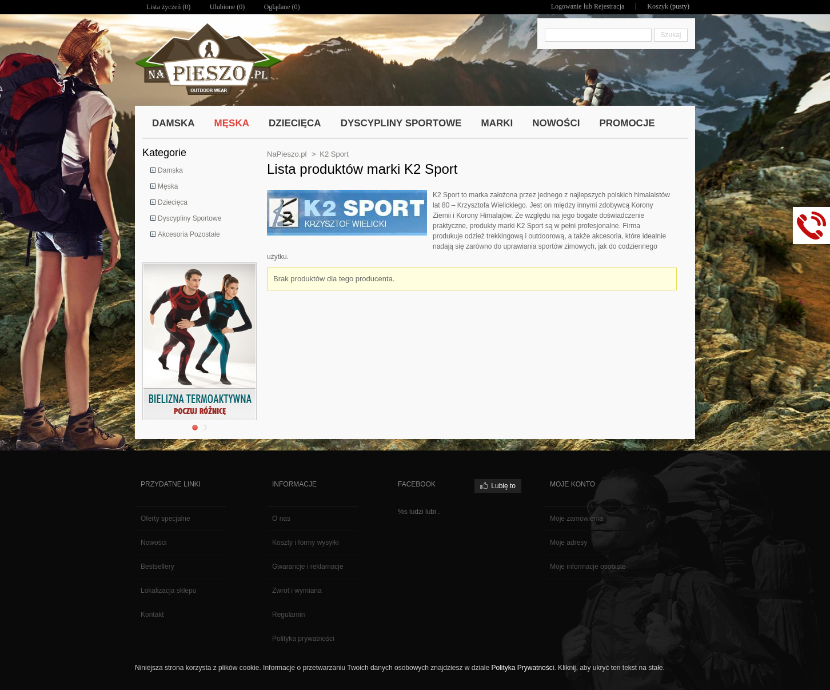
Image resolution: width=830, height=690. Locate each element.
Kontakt (152, 615)
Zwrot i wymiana (297, 591)
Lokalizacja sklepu (168, 591)
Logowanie (566, 6)
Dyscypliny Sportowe (189, 218)
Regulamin (288, 615)
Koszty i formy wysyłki (305, 543)
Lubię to (503, 486)
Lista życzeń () (168, 7)
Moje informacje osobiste (588, 567)
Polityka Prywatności (522, 668)
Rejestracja (609, 6)
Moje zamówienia (576, 518)
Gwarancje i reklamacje (308, 567)
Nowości (153, 543)
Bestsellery (157, 567)
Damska (170, 170)
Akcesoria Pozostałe (189, 234)
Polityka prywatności (303, 639)
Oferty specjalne (165, 518)
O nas (281, 518)
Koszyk (657, 6)
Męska (168, 186)
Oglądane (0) (282, 7)
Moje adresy (568, 543)
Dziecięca (172, 202)
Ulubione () (227, 7)
